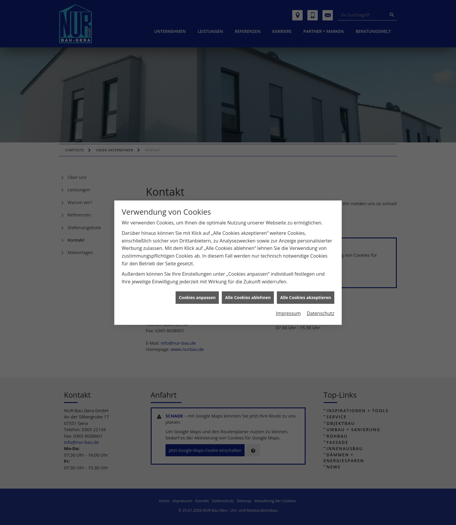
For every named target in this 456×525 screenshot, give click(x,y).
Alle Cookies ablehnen (248, 295)
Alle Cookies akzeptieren (305, 295)
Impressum (288, 310)
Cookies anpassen (197, 295)
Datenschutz (320, 310)
